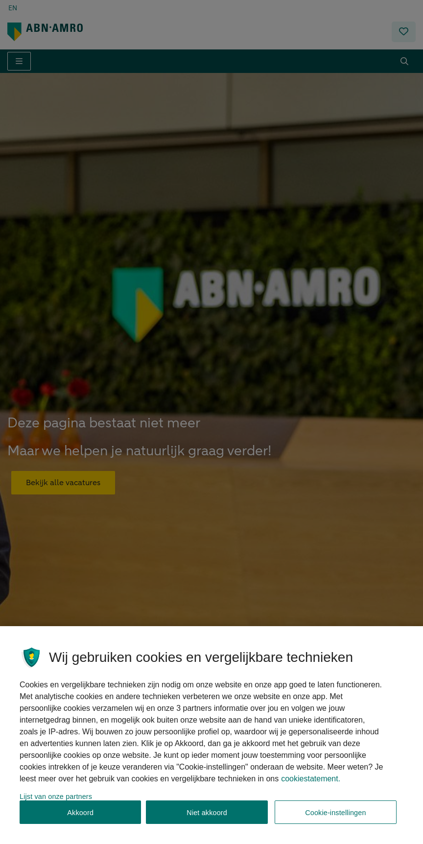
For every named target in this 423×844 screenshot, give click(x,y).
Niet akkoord (207, 816)
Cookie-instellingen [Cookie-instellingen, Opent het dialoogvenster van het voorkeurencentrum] (335, 816)
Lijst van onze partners (56, 799)
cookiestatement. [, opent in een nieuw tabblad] (310, 781)
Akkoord (80, 816)
